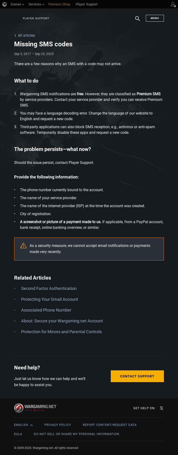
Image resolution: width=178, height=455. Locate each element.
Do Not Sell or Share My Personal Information (76, 434)
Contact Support (137, 376)
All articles (26, 35)
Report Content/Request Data (110, 425)
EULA (18, 434)
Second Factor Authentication (49, 288)
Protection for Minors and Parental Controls (61, 331)
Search (137, 20)
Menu (155, 18)
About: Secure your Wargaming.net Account (62, 320)
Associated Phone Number (46, 310)
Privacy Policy (57, 425)
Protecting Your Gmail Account (49, 299)
